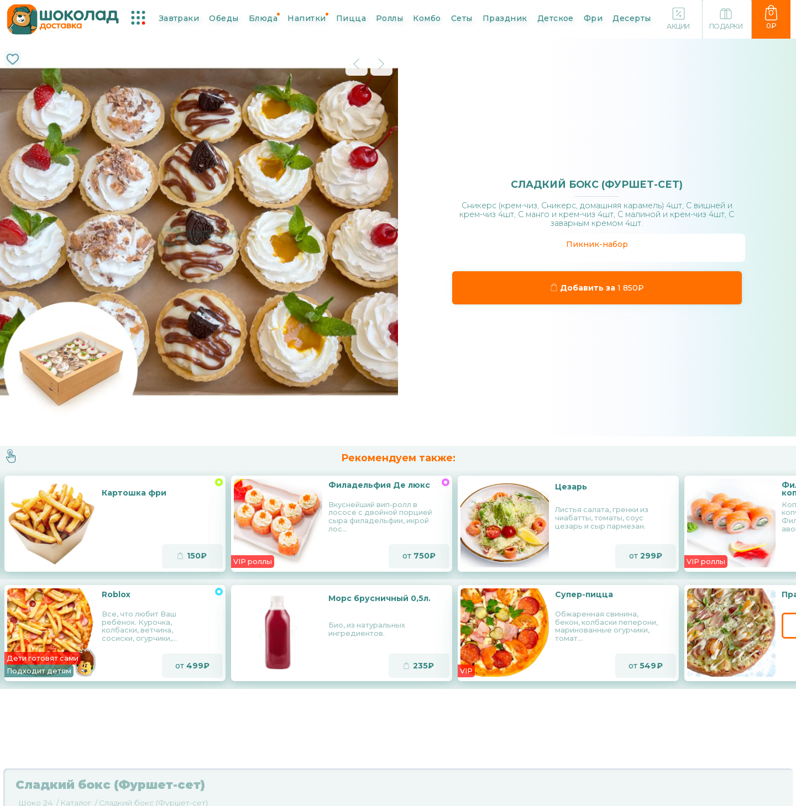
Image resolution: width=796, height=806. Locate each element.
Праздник (505, 18)
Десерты (631, 18)
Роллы (389, 18)
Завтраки (179, 18)
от (419, 556)
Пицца (351, 18)
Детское (555, 18)
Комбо (427, 18)
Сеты (462, 18)
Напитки (306, 18)
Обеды (223, 18)
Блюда (263, 18)
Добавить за (597, 288)
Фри (593, 18)
